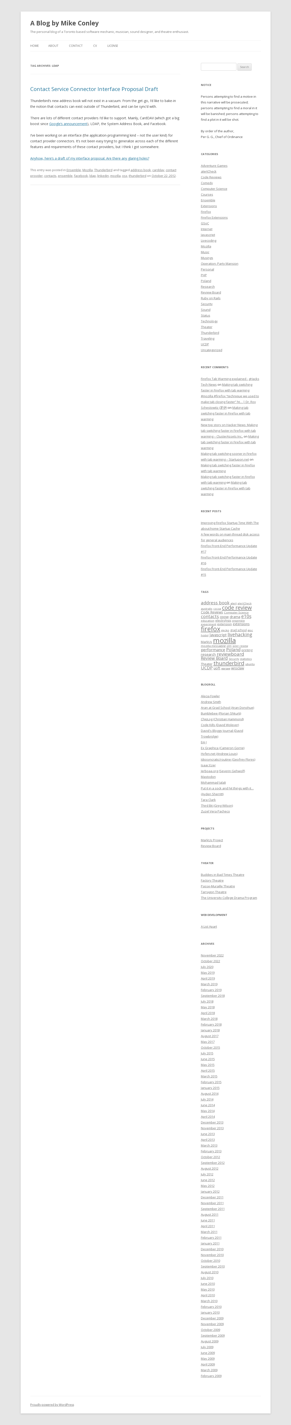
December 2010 (212, 1249)
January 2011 (210, 1243)
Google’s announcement (68, 123)
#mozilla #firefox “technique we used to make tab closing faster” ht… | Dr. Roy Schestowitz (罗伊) (230, 402)
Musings (207, 258)
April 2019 (208, 978)
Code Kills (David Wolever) (220, 725)
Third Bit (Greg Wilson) (217, 805)
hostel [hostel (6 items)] (205, 635)
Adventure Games (214, 165)
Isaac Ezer (208, 765)
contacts (50, 176)
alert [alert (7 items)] (233, 603)
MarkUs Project (212, 840)
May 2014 (208, 1111)
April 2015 (208, 1070)
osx (124, 176)
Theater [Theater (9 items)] (206, 664)
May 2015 (208, 1065)
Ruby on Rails (211, 298)
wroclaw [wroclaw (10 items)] (237, 668)
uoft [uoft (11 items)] (217, 668)
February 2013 (211, 1151)
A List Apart (209, 926)
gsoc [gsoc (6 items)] (250, 630)
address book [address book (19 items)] (215, 603)
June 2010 (208, 1283)
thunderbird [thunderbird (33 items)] (228, 663)
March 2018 (209, 1018)
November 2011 (212, 1203)
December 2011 (212, 1197)
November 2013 (212, 1128)
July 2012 (207, 1174)
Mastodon (208, 777)
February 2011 (211, 1237)
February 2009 (211, 1376)
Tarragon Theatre (214, 892)
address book (140, 170)
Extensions (209, 206)
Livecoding (208, 240)
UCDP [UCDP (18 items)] (207, 668)
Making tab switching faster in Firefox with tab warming (225, 413)
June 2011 (208, 1220)
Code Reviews (211, 177)
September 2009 (213, 1335)
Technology (209, 321)
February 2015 (211, 1082)
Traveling (207, 338)
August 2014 (209, 1093)
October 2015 (210, 1047)
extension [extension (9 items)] (224, 624)
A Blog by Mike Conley (64, 23)
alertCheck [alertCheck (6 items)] (245, 603)
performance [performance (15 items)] (213, 649)
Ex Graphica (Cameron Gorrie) (222, 748)
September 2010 (213, 1266)
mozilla (115, 176)
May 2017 (208, 1042)
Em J (204, 742)
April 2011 (208, 1226)
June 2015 (208, 1059)
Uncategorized (211, 350)
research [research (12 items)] (208, 654)
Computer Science (214, 188)
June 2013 (208, 1134)
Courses (207, 194)
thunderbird (137, 176)
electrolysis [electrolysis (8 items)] (223, 621)
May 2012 (208, 1186)
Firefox (206, 212)
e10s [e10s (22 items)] (246, 616)
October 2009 (210, 1330)
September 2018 (213, 995)
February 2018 (211, 1024)
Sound (206, 309)
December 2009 (212, 1318)
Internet (206, 229)
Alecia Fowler (210, 696)
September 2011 (213, 1209)
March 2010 (209, 1301)
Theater (206, 327)
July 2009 (207, 1347)
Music (205, 252)
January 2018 (210, 1030)
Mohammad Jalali (213, 782)
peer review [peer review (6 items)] (240, 646)
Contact (76, 46)
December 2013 (212, 1122)
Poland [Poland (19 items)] (233, 649)
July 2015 (207, 1053)
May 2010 (208, 1289)
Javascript (208, 235)
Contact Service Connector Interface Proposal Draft (94, 88)
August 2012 (209, 1168)
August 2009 (209, 1341)
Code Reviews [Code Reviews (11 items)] (212, 612)
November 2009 (212, 1324)
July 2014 (207, 1099)
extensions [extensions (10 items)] (241, 624)
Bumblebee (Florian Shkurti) (221, 713)
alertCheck (209, 171)
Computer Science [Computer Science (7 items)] (236, 612)
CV (95, 46)
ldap (92, 176)
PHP (204, 275)
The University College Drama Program (229, 898)
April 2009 (208, 1364)
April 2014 (208, 1116)
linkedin (103, 176)
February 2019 (211, 990)
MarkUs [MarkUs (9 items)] (206, 642)
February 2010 (211, 1307)
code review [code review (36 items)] (237, 607)
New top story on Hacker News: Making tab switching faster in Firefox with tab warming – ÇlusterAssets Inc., (229, 431)
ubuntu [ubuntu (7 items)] (250, 664)
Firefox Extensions (214, 217)
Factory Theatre (212, 880)
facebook (81, 176)
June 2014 (208, 1105)
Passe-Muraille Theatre (218, 886)
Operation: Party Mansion (219, 263)
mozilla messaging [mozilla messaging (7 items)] (213, 646)
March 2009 (209, 1370)
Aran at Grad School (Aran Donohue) (227, 707)
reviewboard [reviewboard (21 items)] (230, 654)
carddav (158, 170)
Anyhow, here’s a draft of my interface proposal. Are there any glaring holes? (89, 158)
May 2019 (208, 972)
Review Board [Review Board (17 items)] (214, 658)
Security (207, 304)
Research (208, 286)
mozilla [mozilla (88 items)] (224, 640)
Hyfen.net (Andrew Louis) (219, 754)
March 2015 (209, 1076)
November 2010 (212, 1255)
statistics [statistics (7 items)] (246, 659)
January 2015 (210, 1088)
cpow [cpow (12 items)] (224, 616)
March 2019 (209, 984)
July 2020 (207, 967)
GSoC (205, 223)
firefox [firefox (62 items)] (210, 628)
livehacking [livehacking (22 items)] (240, 634)
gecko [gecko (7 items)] (225, 630)
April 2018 (208, 1013)
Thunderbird (103, 170)
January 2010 (210, 1312)
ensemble (65, 176)
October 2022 (210, 961)
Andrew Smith (211, 702)
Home (34, 46)
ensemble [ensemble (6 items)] (238, 620)
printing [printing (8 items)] (247, 650)
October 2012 (210, 1157)
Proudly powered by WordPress (52, 1405)
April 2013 (208, 1139)
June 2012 (208, 1180)
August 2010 (209, 1272)
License (112, 46)
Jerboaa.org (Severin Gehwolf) (223, 771)
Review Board (211, 292)
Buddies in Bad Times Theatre (222, 874)
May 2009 (208, 1358)
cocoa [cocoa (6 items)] (217, 608)
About (53, 46)
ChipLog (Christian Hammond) (222, 719)
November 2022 (212, 955)
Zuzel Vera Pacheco (215, 811)
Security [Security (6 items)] (234, 659)
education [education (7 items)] (207, 620)
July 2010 (207, 1278)
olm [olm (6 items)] (229, 646)
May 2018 (208, 1007)
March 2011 (209, 1232)
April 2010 (208, 1295)
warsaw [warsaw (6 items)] (225, 668)
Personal (207, 269)
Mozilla (87, 170)
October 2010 (210, 1260)
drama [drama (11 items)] (235, 616)
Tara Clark (208, 800)
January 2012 (210, 1191)
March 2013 (209, 1145)
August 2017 (209, 1036)
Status (205, 315)
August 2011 (209, 1214)
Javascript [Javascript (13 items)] (218, 634)
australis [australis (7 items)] (206, 608)
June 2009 (208, 1353)
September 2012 (213, 1162)
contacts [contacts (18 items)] (210, 616)
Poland (206, 281)
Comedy (207, 183)
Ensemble (74, 170)
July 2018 (207, 1001)
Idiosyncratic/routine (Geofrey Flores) (228, 759)
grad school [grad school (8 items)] (238, 630)
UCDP (205, 344)
